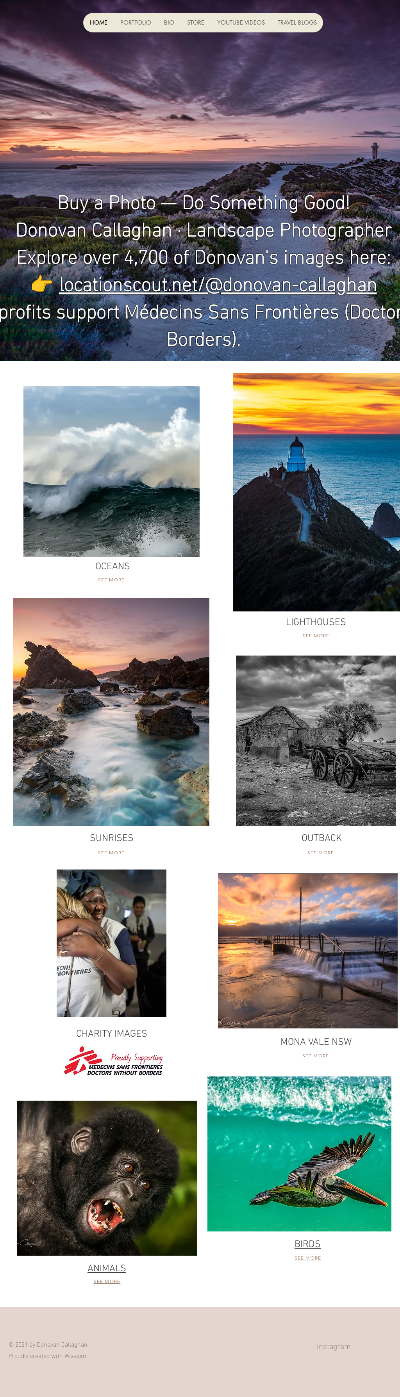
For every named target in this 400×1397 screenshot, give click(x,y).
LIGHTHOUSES (316, 623)
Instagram (334, 1345)
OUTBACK (322, 839)
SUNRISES (112, 839)
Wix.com (75, 1355)
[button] (135, 22)
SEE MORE (111, 580)
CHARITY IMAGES (111, 1034)
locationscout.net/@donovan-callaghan (218, 281)
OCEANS (112, 567)
